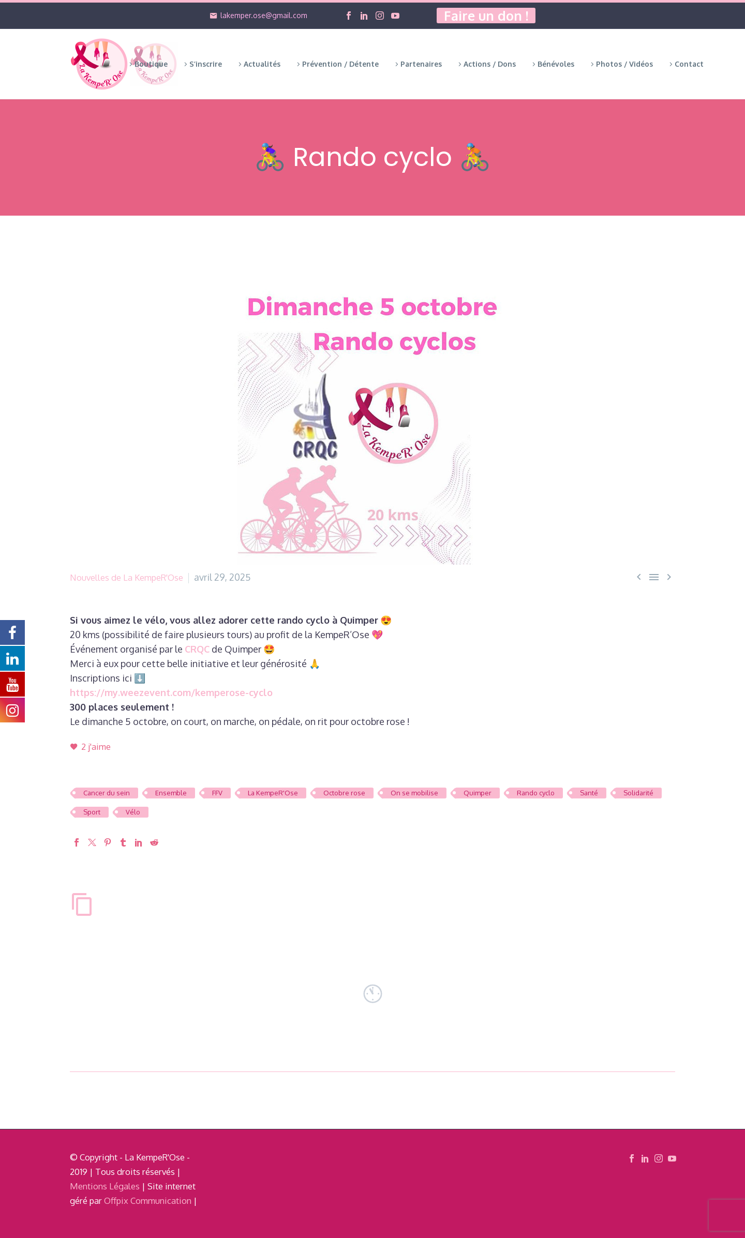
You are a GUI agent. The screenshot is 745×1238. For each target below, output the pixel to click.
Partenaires (421, 63)
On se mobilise (414, 793)
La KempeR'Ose (273, 793)
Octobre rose (344, 793)
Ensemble (171, 793)
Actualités (262, 63)
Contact (689, 63)
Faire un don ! (486, 15)
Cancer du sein (106, 793)
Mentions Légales (105, 1186)
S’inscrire (205, 63)
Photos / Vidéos (624, 63)
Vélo (133, 812)
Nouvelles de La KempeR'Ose (132, 577)
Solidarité (638, 793)
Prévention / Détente (340, 63)
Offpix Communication (147, 1200)
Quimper (477, 793)
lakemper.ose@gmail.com (263, 15)
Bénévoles (556, 63)
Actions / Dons (490, 63)
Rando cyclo (536, 793)
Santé (589, 793)
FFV (217, 793)
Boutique (151, 63)
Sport (91, 812)
